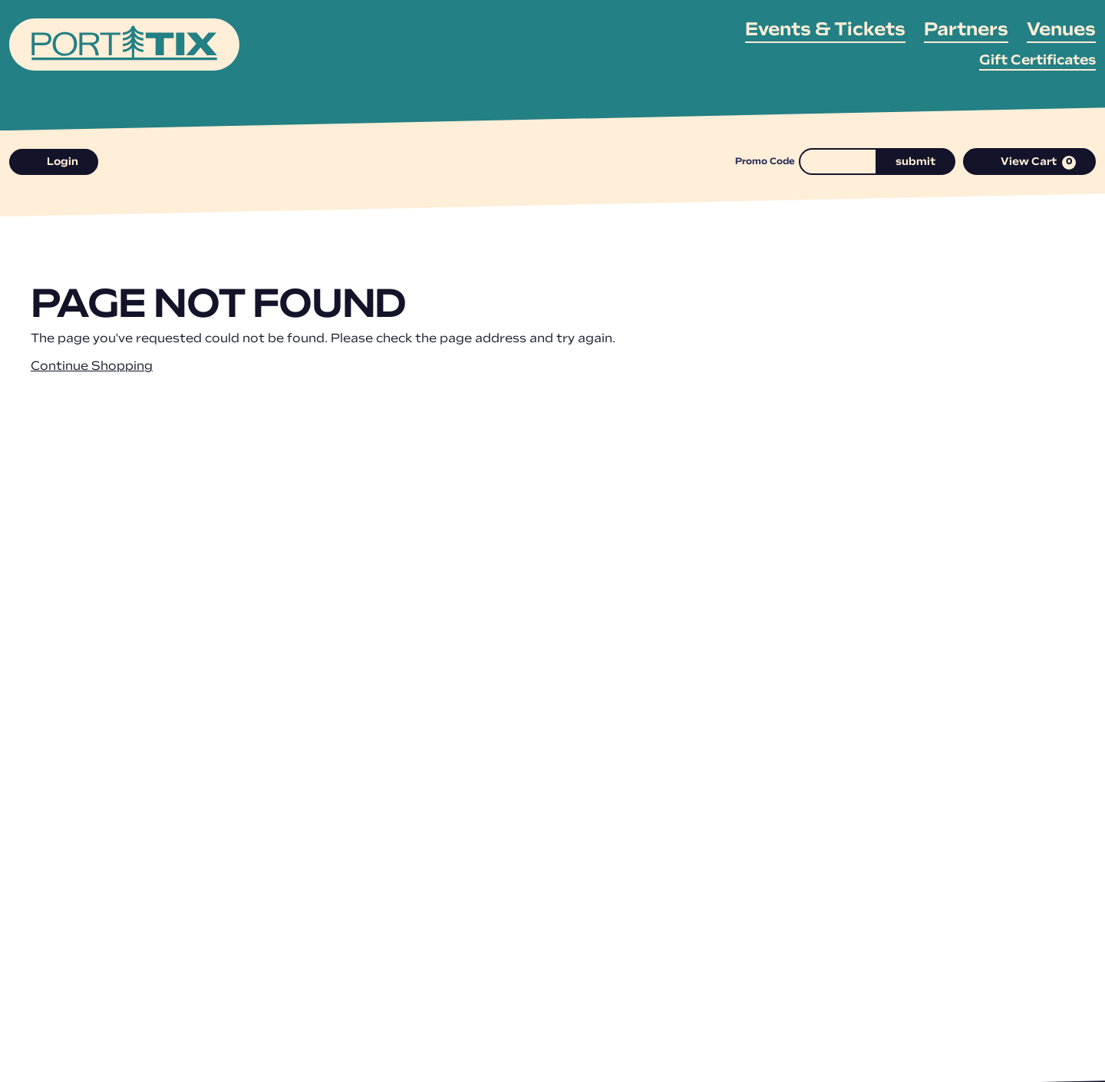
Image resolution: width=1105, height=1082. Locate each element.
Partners (966, 30)
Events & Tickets (825, 30)
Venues (1061, 30)
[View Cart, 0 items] (1030, 161)
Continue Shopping (92, 367)
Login (53, 163)
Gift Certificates (1037, 61)
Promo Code (765, 162)
